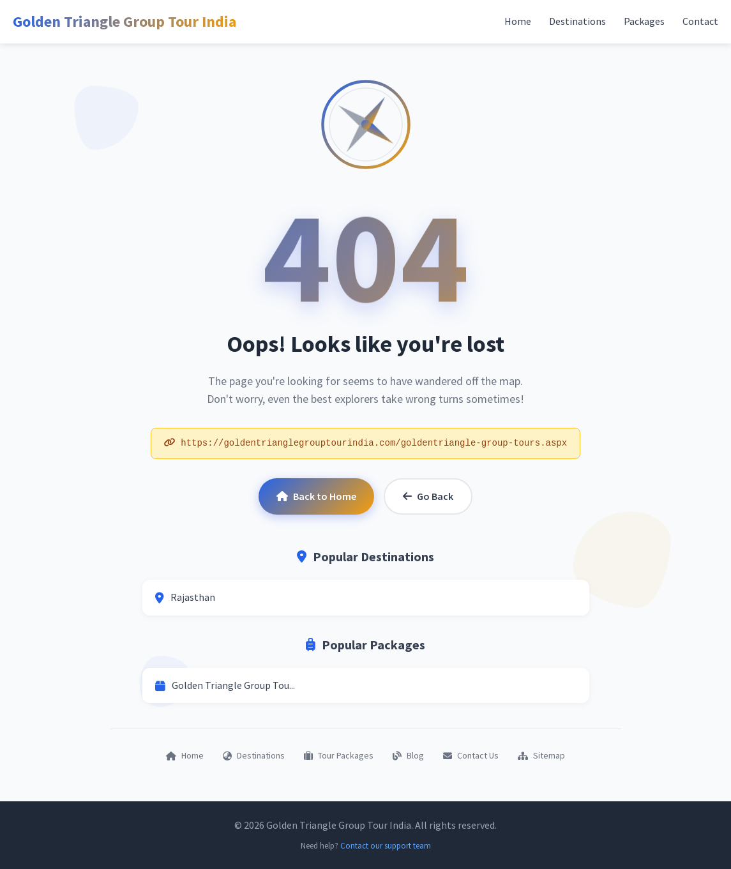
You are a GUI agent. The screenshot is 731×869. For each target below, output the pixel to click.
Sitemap (541, 755)
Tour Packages (338, 755)
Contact (700, 21)
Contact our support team (385, 845)
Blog (408, 755)
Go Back (428, 496)
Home (517, 21)
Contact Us (471, 755)
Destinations (577, 21)
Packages (644, 21)
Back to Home (316, 496)
